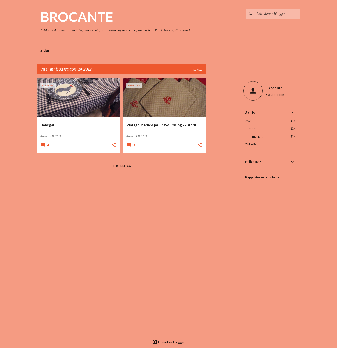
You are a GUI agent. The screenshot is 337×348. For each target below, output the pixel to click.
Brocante (274, 88)
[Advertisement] (223, 142)
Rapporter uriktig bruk (262, 177)
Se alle (197, 69)
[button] (113, 145)
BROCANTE (76, 17)
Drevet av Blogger (168, 342)
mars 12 (257, 137)
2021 (248, 121)
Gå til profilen (275, 94)
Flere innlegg (121, 165)
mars (252, 129)
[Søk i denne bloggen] (277, 14)
